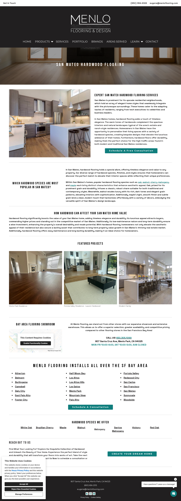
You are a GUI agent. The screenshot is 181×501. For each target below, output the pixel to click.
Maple (63, 427)
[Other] (94, 493)
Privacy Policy (84, 497)
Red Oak (154, 427)
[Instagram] (90, 493)
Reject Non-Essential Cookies (24, 489)
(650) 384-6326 (139, 3)
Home (27, 41)
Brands (97, 41)
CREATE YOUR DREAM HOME (132, 454)
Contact (152, 41)
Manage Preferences (23, 494)
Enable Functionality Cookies (36, 343)
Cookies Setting (96, 497)
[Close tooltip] (175, 479)
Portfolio (80, 41)
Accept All (24, 484)
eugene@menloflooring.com (164, 3)
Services (62, 41)
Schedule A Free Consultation (131, 150)
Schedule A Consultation (90, 407)
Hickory (136, 427)
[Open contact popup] (173, 493)
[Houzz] (87, 493)
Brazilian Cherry (44, 427)
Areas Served (117, 41)
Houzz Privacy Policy (20, 470)
